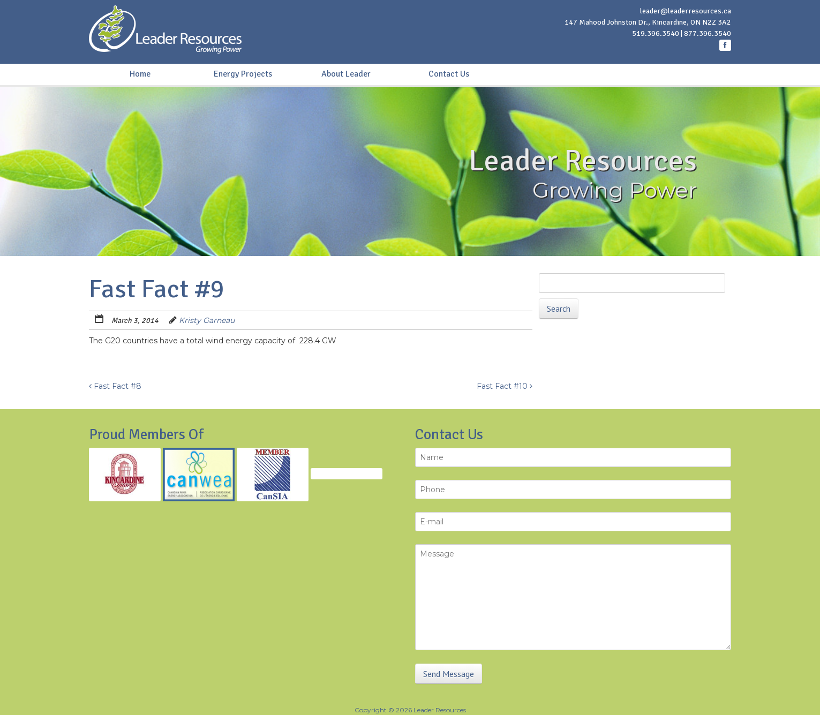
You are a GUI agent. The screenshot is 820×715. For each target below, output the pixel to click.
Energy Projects (243, 74)
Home (140, 74)
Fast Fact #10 (504, 386)
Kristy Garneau (207, 320)
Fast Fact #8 (115, 386)
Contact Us (448, 74)
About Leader (346, 74)
